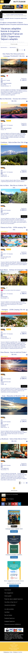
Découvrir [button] (24, 88)
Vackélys (20, 652)
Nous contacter (14, 649)
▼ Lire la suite (14, 44)
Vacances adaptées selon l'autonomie (14, 14)
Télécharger (14, 531)
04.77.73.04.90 (19, 2)
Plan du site (14, 646)
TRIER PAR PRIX (3, 47)
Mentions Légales (14, 645)
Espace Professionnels (14, 648)
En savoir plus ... (14, 586)
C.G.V (14, 643)
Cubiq (10, 652)
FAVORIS (1, 15)
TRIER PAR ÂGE (12, 47)
